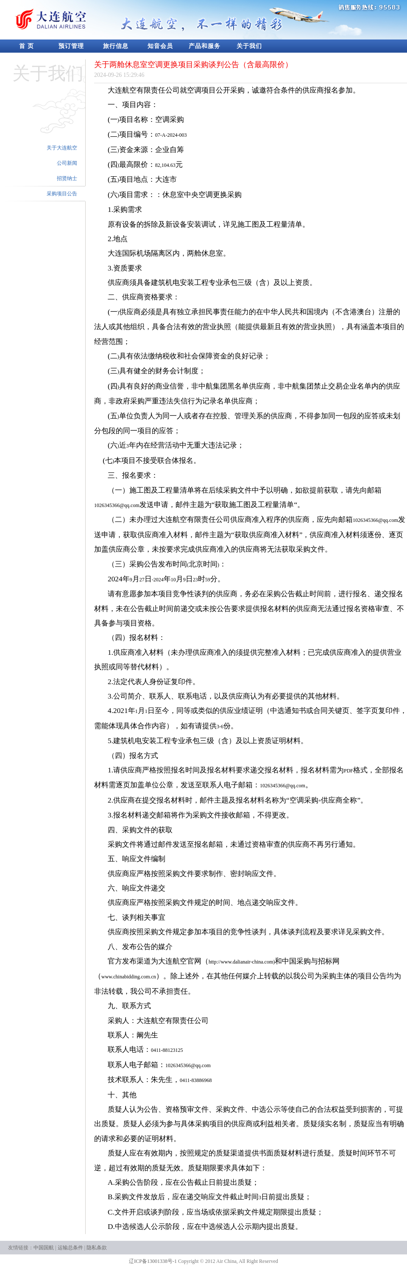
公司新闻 (67, 163)
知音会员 (160, 46)
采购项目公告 (62, 194)
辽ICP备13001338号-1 (153, 1261)
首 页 (26, 46)
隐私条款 (96, 1248)
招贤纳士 (67, 178)
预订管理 (71, 46)
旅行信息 (115, 46)
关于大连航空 (62, 148)
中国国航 (43, 1248)
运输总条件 (70, 1248)
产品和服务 (204, 46)
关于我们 (249, 46)
